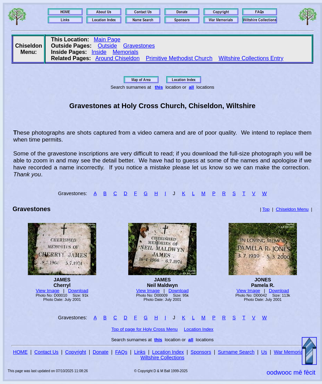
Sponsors (201, 352)
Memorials (125, 52)
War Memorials (290, 352)
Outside (107, 46)
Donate (100, 352)
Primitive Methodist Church (179, 58)
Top (266, 209)
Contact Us (46, 352)
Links (140, 352)
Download (78, 290)
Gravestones (139, 46)
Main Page (107, 39)
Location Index (199, 329)
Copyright (75, 352)
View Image (48, 290)
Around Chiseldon (117, 58)
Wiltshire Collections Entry (251, 58)
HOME (20, 352)
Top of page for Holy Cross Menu (145, 329)
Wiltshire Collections (162, 357)
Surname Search (236, 352)
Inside (99, 52)
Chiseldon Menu (292, 209)
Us (264, 352)
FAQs (121, 352)
